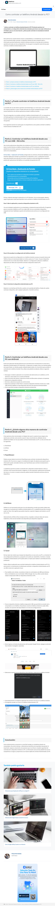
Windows (16, 183)
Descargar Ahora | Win (26, 248)
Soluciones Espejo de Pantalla (22, 21)
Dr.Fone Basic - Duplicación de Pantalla (13, 154)
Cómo (7, 904)
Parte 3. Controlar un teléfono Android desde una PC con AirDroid (22, 86)
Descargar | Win (13, 187)
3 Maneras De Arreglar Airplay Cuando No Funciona (16, 817)
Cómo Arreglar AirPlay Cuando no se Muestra (15, 844)
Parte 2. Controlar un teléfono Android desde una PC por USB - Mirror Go (24, 84)
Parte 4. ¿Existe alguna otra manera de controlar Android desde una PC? (24, 88)
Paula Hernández (12, 20)
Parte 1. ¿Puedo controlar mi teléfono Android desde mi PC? (21, 82)
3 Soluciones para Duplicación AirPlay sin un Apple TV (17, 791)
